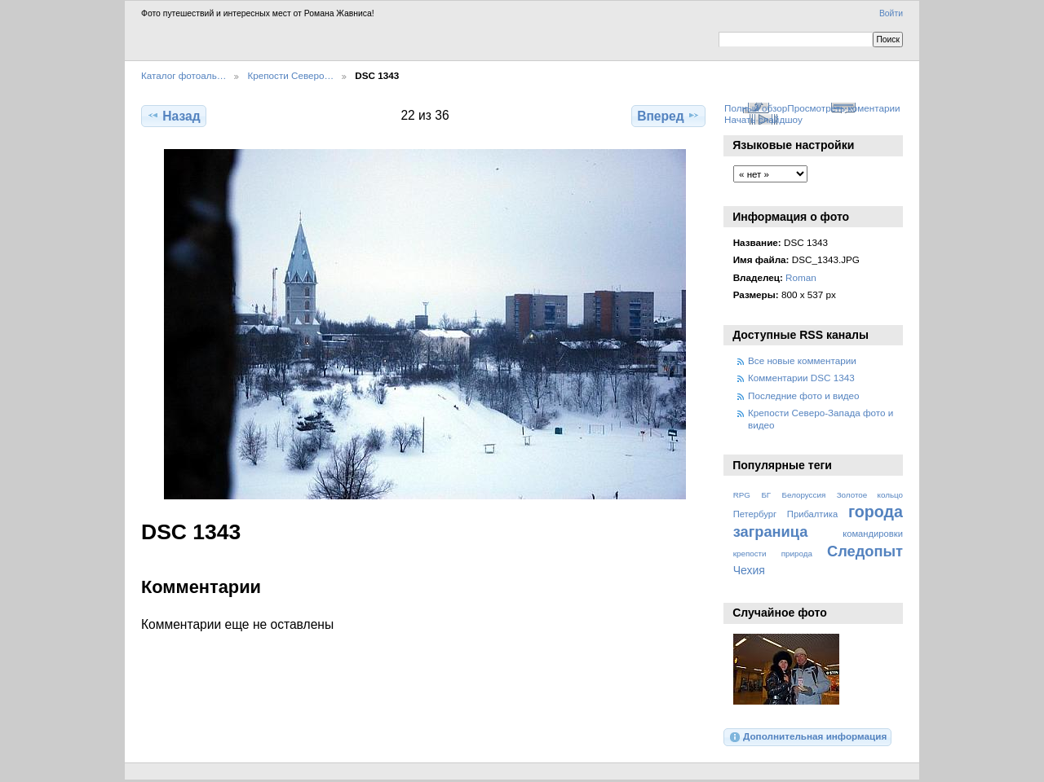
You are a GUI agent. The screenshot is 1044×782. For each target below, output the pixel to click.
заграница (770, 531)
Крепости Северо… (290, 75)
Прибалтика (812, 514)
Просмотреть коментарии (843, 108)
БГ (766, 494)
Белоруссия (804, 494)
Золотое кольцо (870, 494)
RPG (741, 494)
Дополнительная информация (807, 737)
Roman (800, 277)
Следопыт (865, 551)
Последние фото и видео (804, 395)
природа (796, 553)
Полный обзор (755, 108)
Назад (173, 115)
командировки (873, 533)
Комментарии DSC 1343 (801, 377)
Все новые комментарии (802, 360)
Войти (891, 13)
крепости (750, 553)
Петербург (754, 514)
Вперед (668, 115)
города (875, 512)
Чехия (749, 570)
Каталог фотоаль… (183, 75)
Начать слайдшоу (763, 119)
